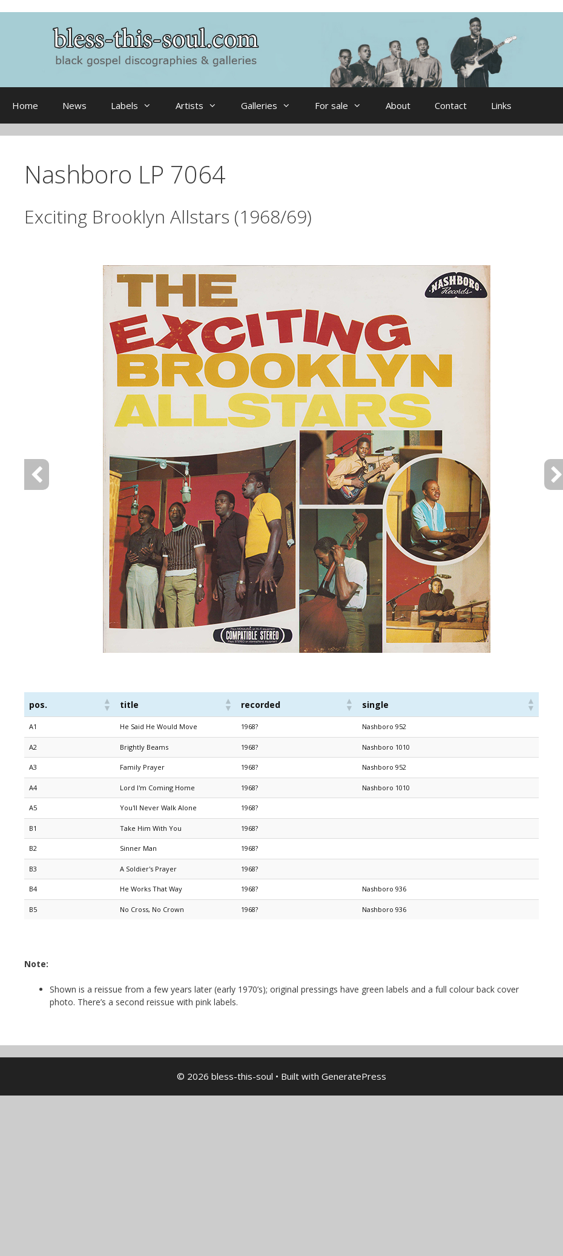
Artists (202, 105)
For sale (344, 105)
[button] (106, 704)
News (74, 105)
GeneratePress (353, 1076)
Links (501, 105)
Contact (451, 105)
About (398, 105)
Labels (137, 105)
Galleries (272, 105)
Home (25, 105)
